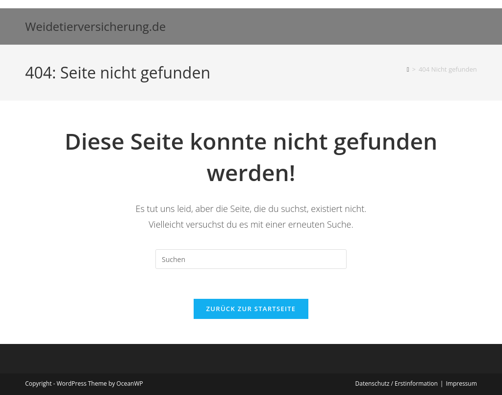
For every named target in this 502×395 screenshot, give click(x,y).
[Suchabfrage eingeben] (251, 259)
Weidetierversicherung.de (95, 26)
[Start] (408, 69)
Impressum (461, 383)
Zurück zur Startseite (251, 308)
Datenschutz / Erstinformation (396, 383)
